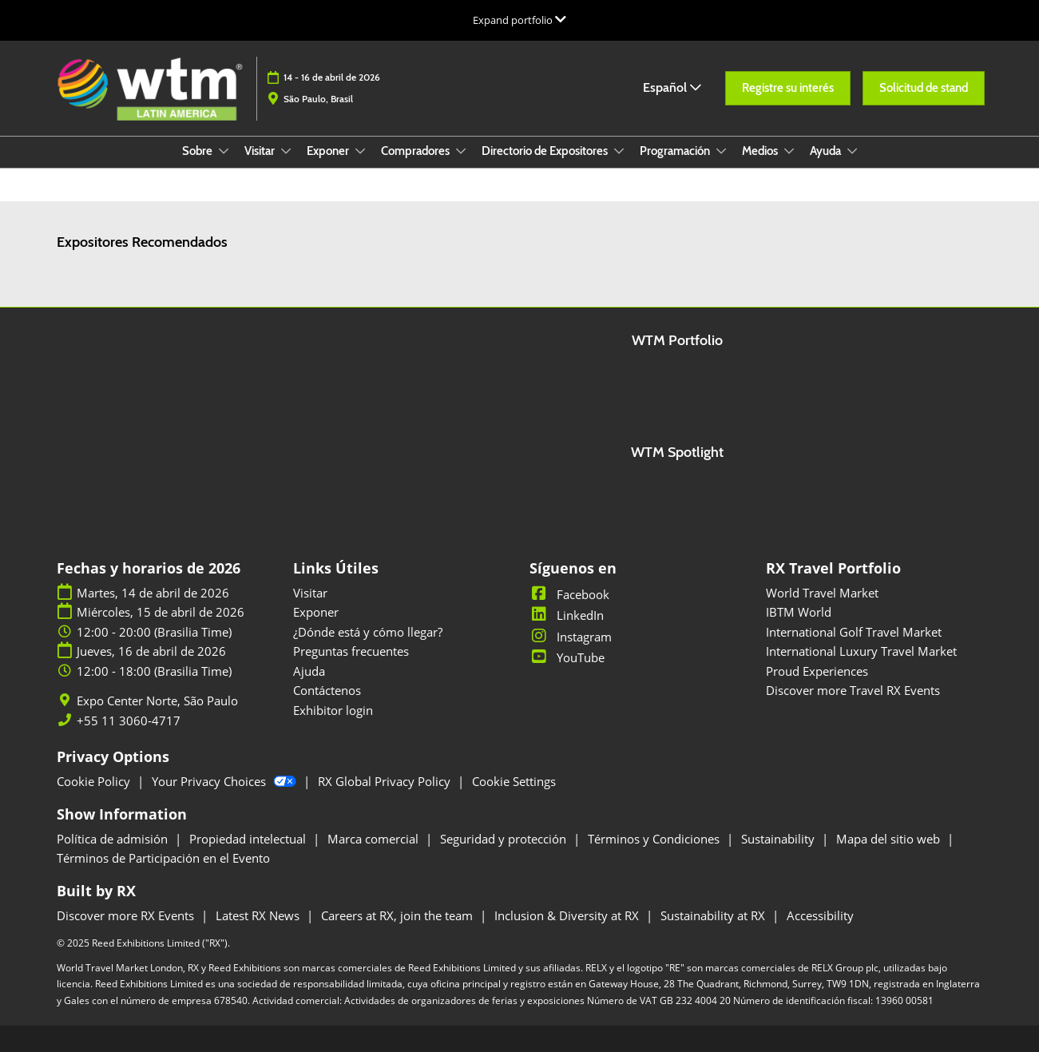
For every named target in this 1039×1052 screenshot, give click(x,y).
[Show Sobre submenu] (223, 151)
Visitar (260, 151)
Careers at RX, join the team (398, 915)
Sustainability (779, 839)
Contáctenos (327, 690)
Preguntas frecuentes (351, 651)
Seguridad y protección (504, 839)
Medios (761, 151)
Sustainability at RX (714, 915)
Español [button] (672, 87)
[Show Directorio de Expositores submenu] (619, 151)
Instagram (570, 637)
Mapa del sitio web (889, 839)
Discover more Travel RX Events (853, 690)
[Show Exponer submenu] (360, 151)
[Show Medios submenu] (789, 151)
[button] (788, 88)
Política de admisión (114, 839)
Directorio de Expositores (546, 151)
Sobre (198, 151)
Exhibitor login (333, 710)
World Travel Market (822, 593)
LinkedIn (566, 615)
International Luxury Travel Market (861, 651)
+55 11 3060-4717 (128, 720)
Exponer (329, 151)
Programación (676, 151)
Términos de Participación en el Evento (163, 858)
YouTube (567, 657)
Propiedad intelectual (249, 839)
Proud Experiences (817, 671)
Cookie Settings (514, 781)
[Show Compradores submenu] (461, 151)
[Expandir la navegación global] (519, 20)
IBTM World (798, 612)
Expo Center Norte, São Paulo (157, 701)
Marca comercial (374, 839)
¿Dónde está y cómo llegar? (367, 632)
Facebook (569, 594)
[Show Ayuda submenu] (852, 151)
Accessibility (820, 915)
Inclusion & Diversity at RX (568, 915)
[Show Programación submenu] (721, 151)
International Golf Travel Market (854, 632)
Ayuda (826, 151)
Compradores (416, 151)
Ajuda (309, 671)
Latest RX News (259, 915)
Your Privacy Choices (225, 781)
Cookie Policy (95, 781)
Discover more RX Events (127, 915)
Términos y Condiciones (655, 839)
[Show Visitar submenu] (286, 151)
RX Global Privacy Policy (386, 781)
